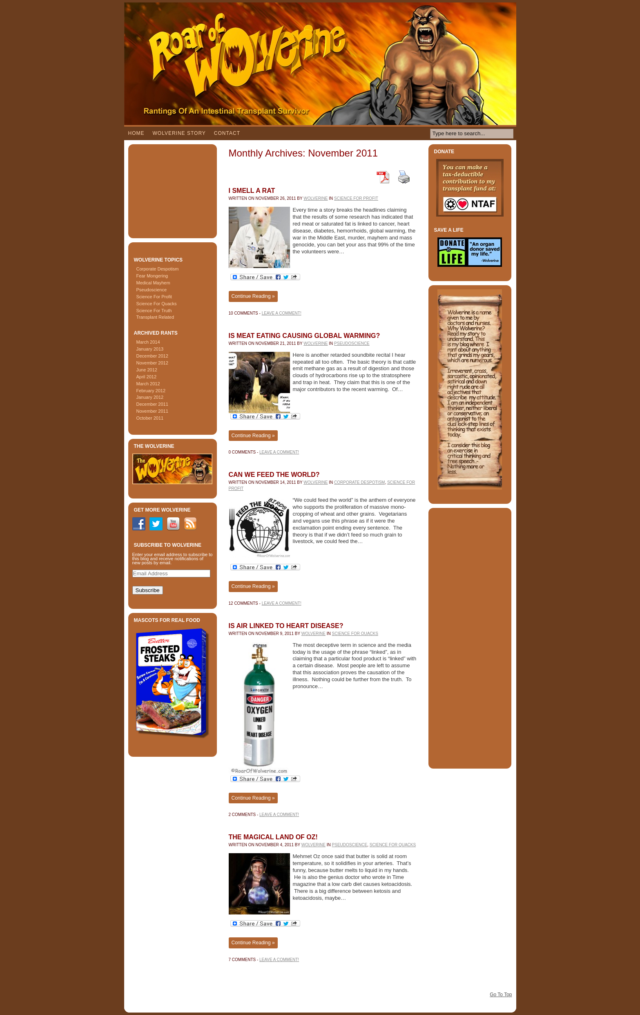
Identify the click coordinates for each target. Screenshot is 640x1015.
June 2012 (146, 369)
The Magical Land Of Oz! (273, 837)
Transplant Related (155, 317)
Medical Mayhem (153, 282)
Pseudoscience (151, 289)
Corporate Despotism (157, 268)
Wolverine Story (179, 133)
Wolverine (315, 198)
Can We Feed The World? (274, 474)
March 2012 (148, 383)
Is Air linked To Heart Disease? (286, 625)
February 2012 (151, 390)
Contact (227, 133)
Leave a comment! (281, 313)
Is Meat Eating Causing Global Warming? (304, 335)
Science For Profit (154, 296)
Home (136, 133)
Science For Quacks (156, 303)
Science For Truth (154, 310)
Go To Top (501, 994)
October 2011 (150, 418)
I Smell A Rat (252, 190)
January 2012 (150, 397)
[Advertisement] (173, 189)
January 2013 (150, 349)
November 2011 (152, 411)
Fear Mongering (152, 275)
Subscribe (148, 590)
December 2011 (152, 404)
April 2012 (146, 376)
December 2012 (152, 355)
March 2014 (148, 342)
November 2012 (152, 362)
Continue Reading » (253, 296)
